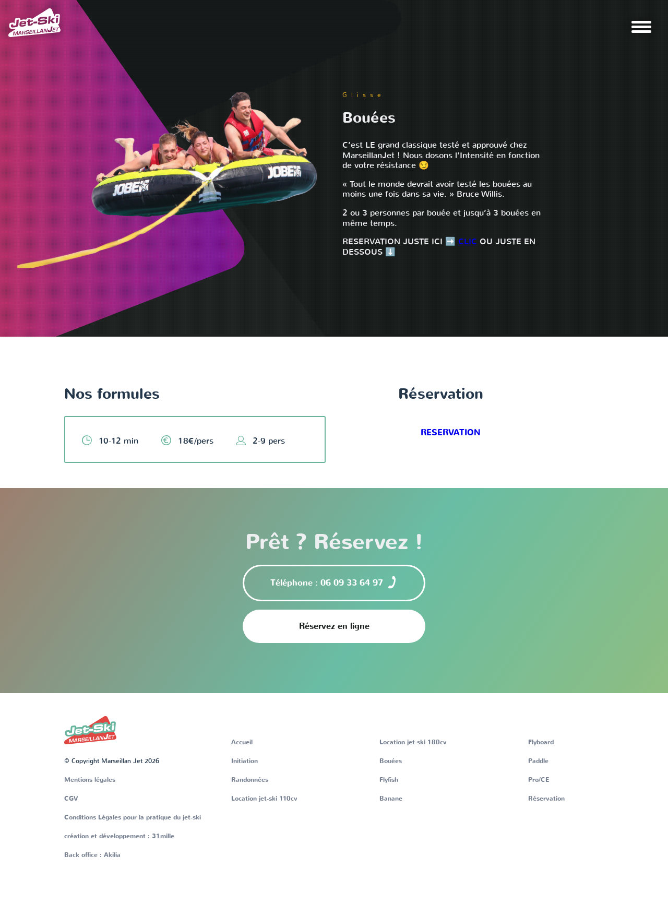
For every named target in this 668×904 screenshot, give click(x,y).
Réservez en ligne (334, 626)
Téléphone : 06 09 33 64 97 (334, 582)
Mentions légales (89, 780)
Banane (390, 798)
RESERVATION (450, 432)
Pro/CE (538, 780)
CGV (71, 798)
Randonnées (249, 780)
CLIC (467, 241)
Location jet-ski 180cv (413, 742)
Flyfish (388, 780)
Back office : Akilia (92, 855)
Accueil (242, 742)
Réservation (546, 798)
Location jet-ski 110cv (264, 798)
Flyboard (541, 742)
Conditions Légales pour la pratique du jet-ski (132, 817)
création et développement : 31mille (119, 836)
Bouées (390, 761)
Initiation (244, 761)
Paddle (538, 761)
